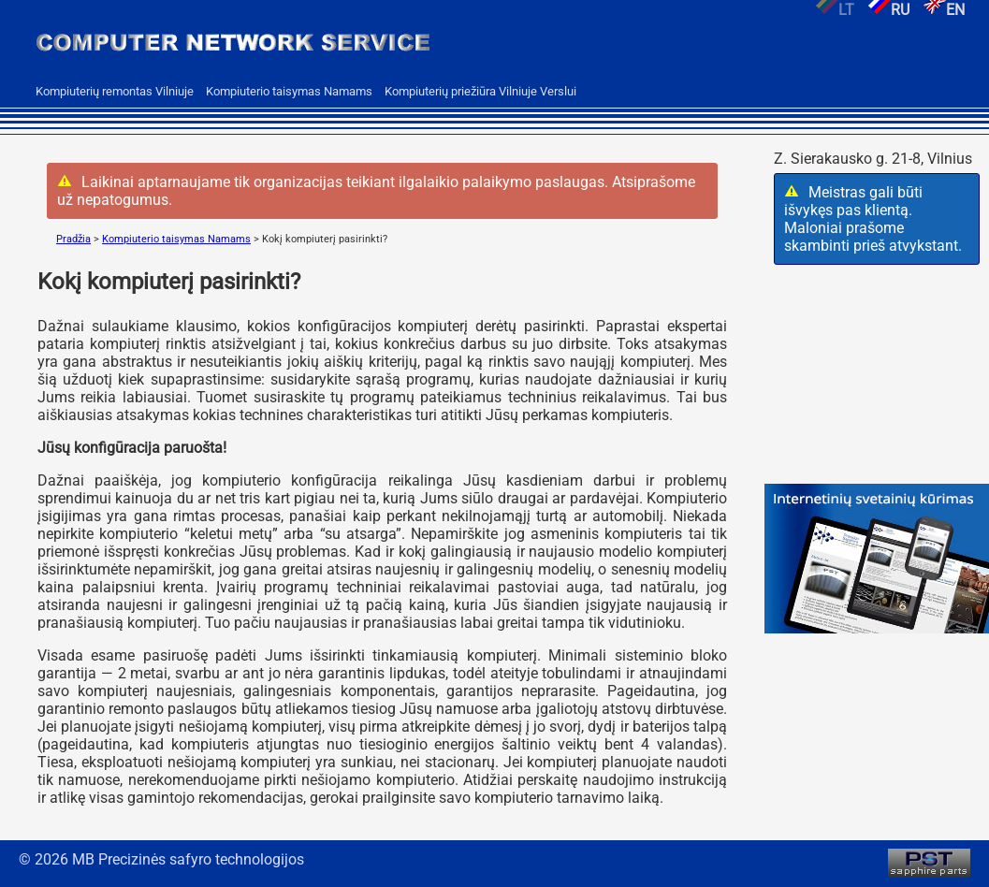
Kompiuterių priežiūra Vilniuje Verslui (480, 91)
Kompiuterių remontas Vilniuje (115, 91)
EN (937, 10)
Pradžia (73, 239)
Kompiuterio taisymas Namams (289, 91)
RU (881, 10)
